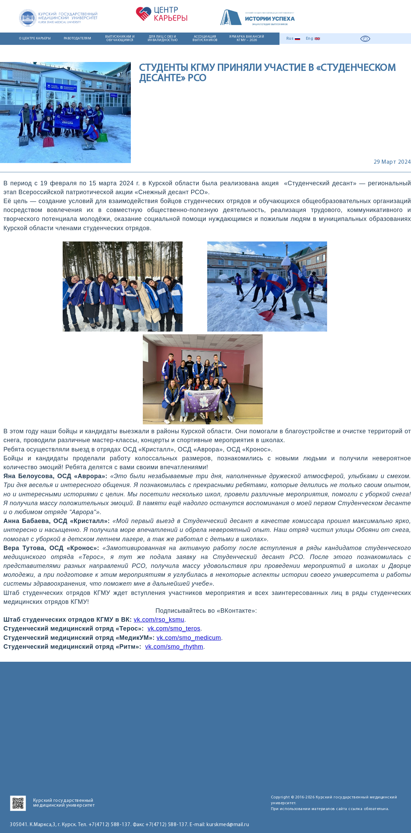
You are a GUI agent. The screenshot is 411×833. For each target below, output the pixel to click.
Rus (290, 39)
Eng (309, 39)
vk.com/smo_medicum (189, 637)
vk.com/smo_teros (174, 628)
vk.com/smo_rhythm (174, 646)
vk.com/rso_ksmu (159, 619)
